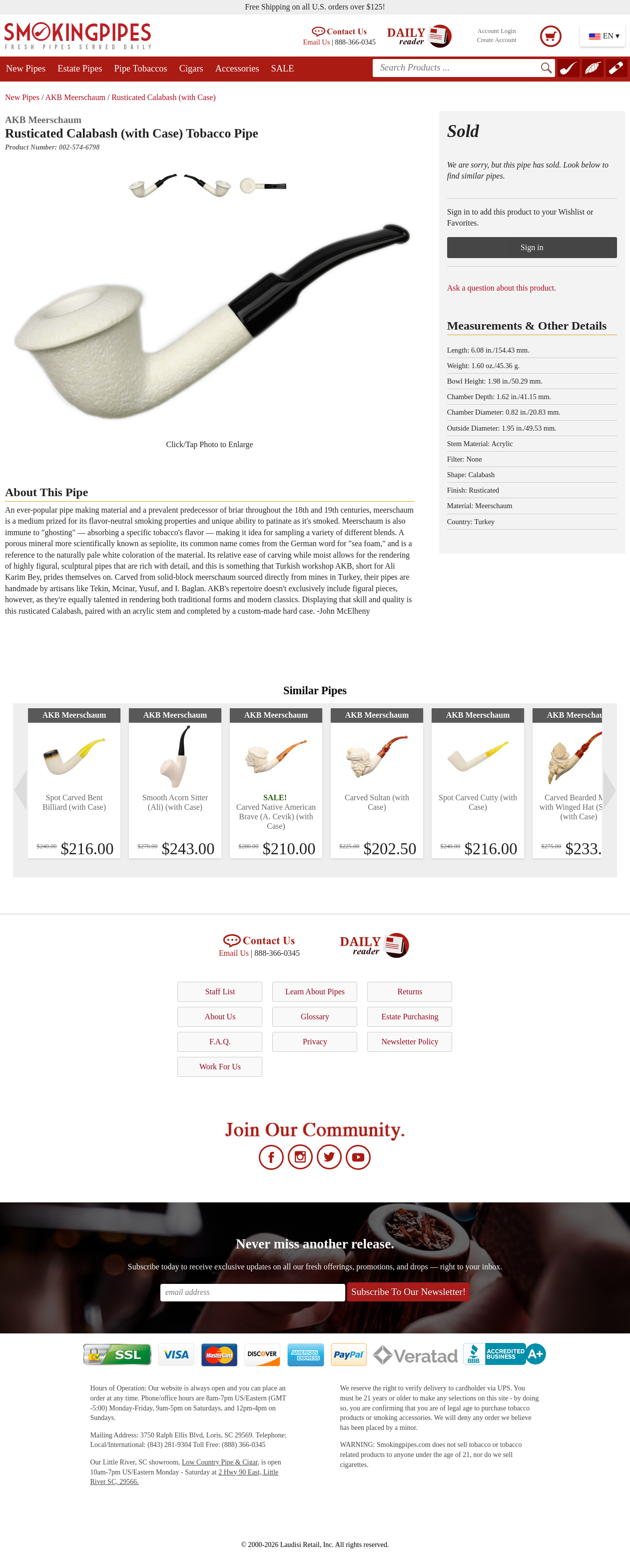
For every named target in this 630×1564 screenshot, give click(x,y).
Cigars (191, 69)
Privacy (315, 1041)
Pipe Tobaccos (140, 69)
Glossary (315, 1016)
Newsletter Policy (409, 1041)
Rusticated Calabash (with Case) (163, 97)
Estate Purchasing (409, 1016)
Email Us (316, 42)
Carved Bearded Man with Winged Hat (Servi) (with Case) (579, 807)
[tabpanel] (74, 783)
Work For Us (220, 1066)
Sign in (532, 247)
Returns (410, 991)
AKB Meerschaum (75, 97)
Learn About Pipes (315, 991)
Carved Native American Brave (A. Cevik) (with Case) (276, 816)
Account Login (496, 31)
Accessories (237, 69)
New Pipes (25, 69)
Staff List (220, 991)
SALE (282, 69)
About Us (220, 1016)
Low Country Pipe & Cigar (220, 1462)
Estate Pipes (79, 69)
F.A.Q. (220, 1041)
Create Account (496, 40)
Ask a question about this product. (502, 288)
